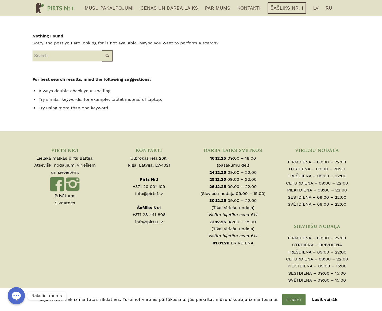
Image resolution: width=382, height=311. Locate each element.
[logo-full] (53, 8)
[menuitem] (109, 8)
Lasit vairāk (324, 299)
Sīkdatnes (65, 202)
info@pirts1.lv (149, 193)
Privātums (65, 195)
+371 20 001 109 (149, 186)
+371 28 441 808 (148, 214)
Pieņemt (294, 300)
